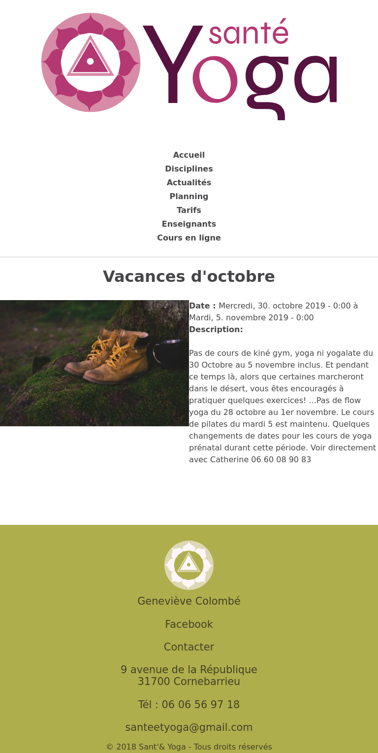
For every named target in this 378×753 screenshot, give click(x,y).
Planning (188, 196)
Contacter (189, 647)
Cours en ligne (189, 237)
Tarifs (189, 210)
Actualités (189, 182)
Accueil (189, 155)
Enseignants (189, 224)
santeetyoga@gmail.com (188, 727)
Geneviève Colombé (188, 601)
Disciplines (189, 168)
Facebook (189, 624)
